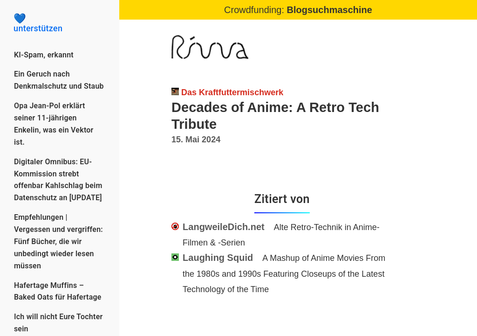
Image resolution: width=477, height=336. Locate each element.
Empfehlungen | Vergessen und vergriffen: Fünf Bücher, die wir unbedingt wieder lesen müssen (58, 241)
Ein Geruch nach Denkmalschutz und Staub (59, 80)
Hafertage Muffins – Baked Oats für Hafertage (58, 291)
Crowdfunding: (298, 10)
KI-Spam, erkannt (44, 54)
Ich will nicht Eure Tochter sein (58, 322)
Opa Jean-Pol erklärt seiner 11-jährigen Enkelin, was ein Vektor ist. (54, 124)
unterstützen (60, 23)
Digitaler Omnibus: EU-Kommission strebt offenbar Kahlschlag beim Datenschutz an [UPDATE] (58, 180)
